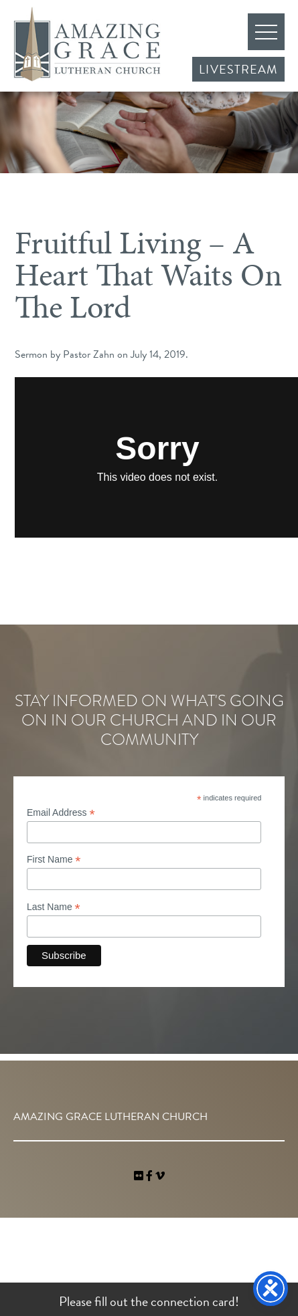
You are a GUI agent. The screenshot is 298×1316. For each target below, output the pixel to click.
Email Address (61, 812)
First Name (54, 859)
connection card (193, 1301)
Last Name (53, 907)
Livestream (238, 69)
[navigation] (160, 1176)
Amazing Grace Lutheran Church (87, 44)
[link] (140, 1176)
